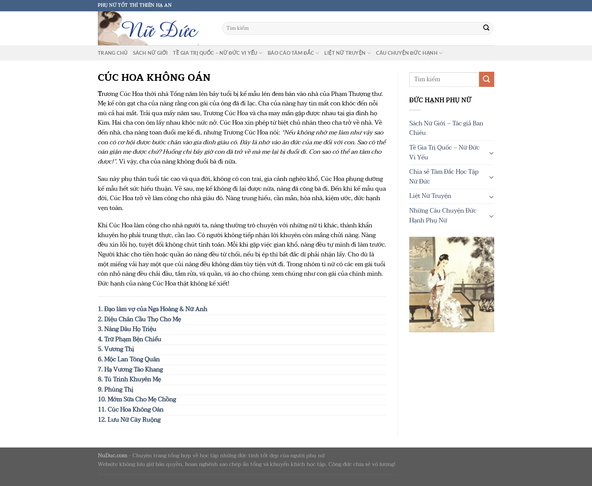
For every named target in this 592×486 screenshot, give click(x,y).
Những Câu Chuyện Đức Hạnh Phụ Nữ (442, 215)
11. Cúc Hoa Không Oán (130, 409)
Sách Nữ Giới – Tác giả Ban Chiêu (446, 128)
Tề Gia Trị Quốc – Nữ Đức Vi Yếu (217, 53)
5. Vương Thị (116, 349)
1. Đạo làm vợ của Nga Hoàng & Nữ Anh (152, 309)
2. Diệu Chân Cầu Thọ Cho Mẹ (139, 319)
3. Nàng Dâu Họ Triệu (127, 329)
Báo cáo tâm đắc (293, 53)
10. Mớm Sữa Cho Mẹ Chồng (137, 399)
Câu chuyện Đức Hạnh (409, 53)
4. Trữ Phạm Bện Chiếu (129, 339)
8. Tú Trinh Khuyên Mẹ (129, 379)
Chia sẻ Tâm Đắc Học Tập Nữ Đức (443, 177)
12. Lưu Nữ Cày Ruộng (129, 420)
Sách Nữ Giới (150, 53)
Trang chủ (113, 53)
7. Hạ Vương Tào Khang (130, 369)
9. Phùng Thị (115, 389)
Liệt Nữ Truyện (347, 53)
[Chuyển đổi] (491, 152)
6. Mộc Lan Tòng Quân (129, 359)
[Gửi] (486, 28)
